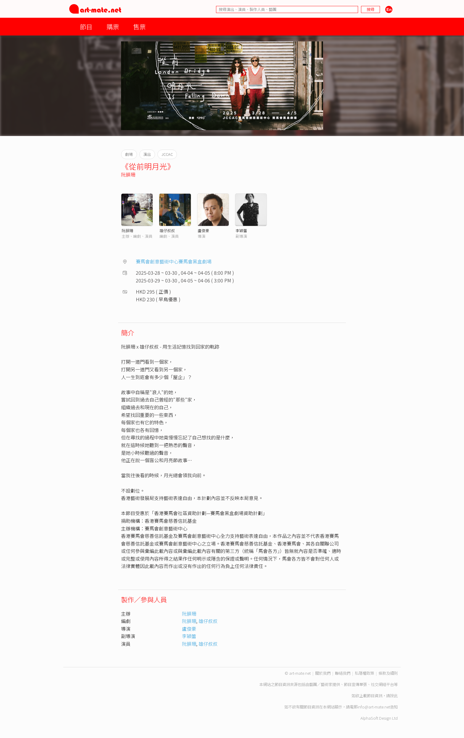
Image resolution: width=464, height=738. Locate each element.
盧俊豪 (203, 230)
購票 (113, 26)
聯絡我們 (342, 673)
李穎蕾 (241, 230)
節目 (86, 26)
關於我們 (323, 673)
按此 (394, 695)
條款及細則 (388, 673)
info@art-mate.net (373, 707)
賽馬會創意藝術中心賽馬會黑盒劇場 (174, 261)
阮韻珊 (128, 174)
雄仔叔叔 (167, 230)
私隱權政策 (364, 673)
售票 (139, 26)
